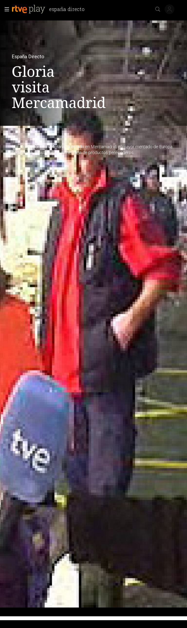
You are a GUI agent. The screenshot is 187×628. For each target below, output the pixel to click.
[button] (5, 9)
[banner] (50, 9)
